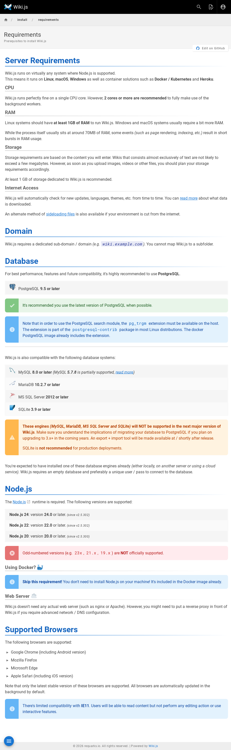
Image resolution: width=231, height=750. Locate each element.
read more (189, 198)
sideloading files (60, 214)
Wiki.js (153, 746)
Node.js (19, 502)
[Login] (223, 7)
